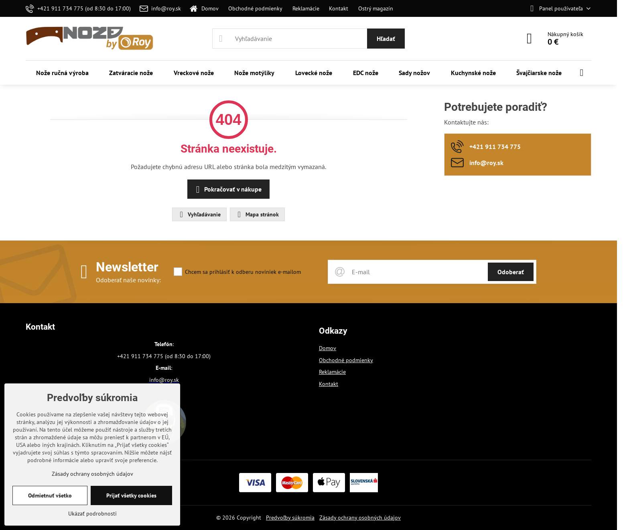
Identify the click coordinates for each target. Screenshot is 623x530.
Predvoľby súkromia (290, 517)
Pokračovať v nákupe (227, 189)
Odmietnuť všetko (50, 495)
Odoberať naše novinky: (128, 280)
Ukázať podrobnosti (92, 513)
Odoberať (510, 272)
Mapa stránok (257, 214)
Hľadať (386, 39)
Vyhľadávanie (199, 214)
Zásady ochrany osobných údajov (360, 517)
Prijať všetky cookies (131, 495)
